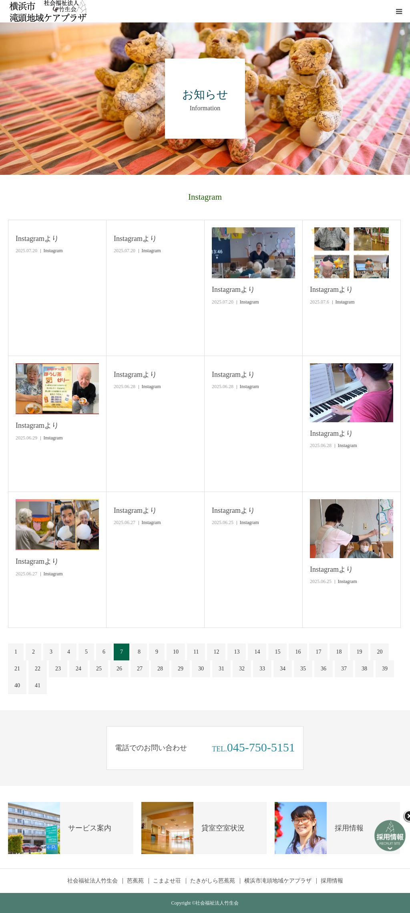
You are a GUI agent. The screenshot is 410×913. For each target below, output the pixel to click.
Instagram (53, 250)
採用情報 (332, 881)
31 (221, 669)
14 (257, 652)
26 (119, 669)
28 (160, 669)
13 (236, 652)
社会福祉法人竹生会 (92, 881)
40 (17, 685)
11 (196, 652)
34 (282, 669)
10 (176, 652)
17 (318, 652)
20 (379, 652)
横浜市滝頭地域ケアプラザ (278, 881)
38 (364, 669)
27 (140, 669)
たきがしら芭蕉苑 (212, 881)
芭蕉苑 (135, 881)
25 (99, 669)
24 (78, 669)
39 (385, 669)
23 (58, 669)
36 (323, 669)
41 (37, 685)
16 (298, 652)
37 (344, 669)
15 (277, 652)
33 (262, 669)
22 (37, 669)
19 (359, 652)
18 (339, 652)
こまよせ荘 (167, 881)
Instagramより (37, 239)
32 (242, 669)
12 (216, 652)
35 (303, 669)
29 (180, 669)
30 (201, 669)
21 (17, 669)
